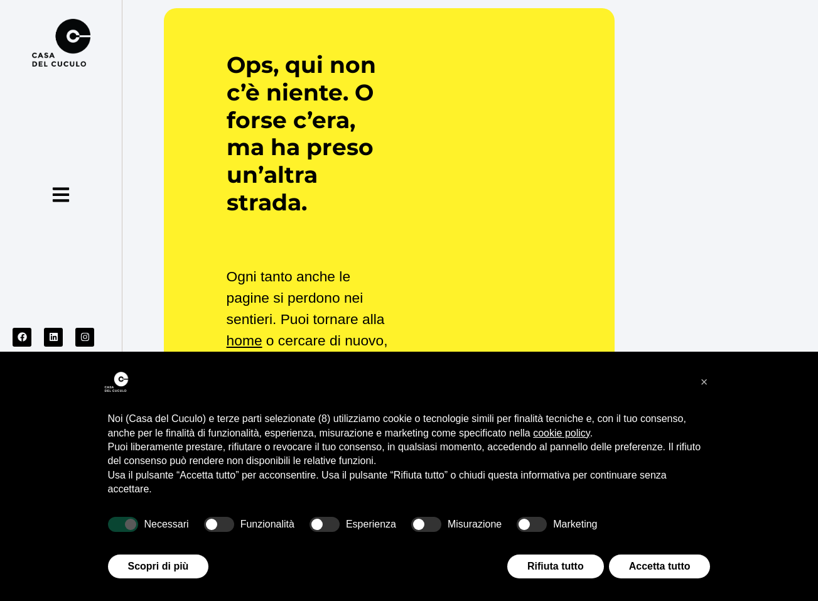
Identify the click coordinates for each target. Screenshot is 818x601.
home (244, 340)
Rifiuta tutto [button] (555, 566)
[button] (704, 382)
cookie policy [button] (561, 433)
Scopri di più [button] (158, 566)
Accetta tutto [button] (660, 566)
